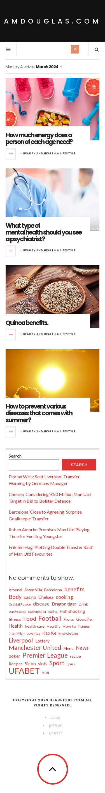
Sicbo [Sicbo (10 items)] (30, 663)
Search (15, 455)
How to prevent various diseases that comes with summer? (39, 413)
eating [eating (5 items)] (52, 611)
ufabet (55, 717)
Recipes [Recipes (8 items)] (16, 663)
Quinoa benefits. (27, 323)
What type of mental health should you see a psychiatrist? (43, 232)
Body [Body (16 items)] (15, 596)
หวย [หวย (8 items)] (45, 672)
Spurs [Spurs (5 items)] (71, 664)
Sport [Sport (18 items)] (57, 663)
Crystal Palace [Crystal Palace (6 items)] (20, 604)
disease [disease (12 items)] (41, 604)
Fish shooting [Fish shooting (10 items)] (72, 611)
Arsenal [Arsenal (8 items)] (15, 589)
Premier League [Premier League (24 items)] (45, 655)
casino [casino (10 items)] (30, 597)
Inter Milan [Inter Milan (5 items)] (17, 633)
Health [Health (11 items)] (16, 626)
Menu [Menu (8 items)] (69, 648)
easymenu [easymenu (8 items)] (37, 611)
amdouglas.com (52, 21)
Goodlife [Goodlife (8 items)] (84, 619)
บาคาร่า (55, 733)
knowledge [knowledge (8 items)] (68, 633)
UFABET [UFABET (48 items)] (24, 670)
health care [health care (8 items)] (35, 626)
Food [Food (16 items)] (29, 618)
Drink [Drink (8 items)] (83, 604)
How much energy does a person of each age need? (39, 138)
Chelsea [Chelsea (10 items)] (45, 597)
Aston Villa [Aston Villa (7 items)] (33, 590)
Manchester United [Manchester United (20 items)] (35, 647)
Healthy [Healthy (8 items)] (53, 626)
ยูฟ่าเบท (55, 725)
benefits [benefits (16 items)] (74, 589)
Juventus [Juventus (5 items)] (33, 633)
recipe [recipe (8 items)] (75, 656)
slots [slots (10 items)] (42, 663)
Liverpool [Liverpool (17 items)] (21, 640)
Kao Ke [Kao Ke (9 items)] (49, 633)
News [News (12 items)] (82, 648)
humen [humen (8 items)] (84, 626)
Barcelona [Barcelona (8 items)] (53, 589)
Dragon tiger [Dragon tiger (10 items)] (64, 603)
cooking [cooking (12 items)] (64, 597)
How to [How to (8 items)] (69, 626)
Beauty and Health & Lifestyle (49, 153)
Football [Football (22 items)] (50, 618)
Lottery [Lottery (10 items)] (42, 640)
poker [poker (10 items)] (14, 655)
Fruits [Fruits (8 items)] (69, 619)
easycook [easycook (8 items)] (17, 611)
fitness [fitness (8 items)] (15, 619)
